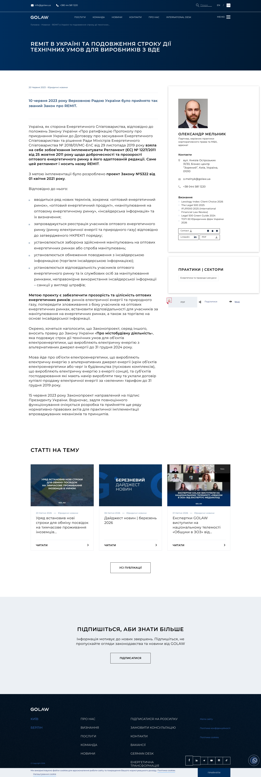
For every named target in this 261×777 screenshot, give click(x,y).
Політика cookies (166, 770)
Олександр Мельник (202, 134)
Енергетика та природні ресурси (198, 278)
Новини (117, 17)
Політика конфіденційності (215, 728)
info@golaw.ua (41, 5)
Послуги (80, 17)
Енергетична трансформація (144, 764)
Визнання (90, 727)
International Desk (178, 17)
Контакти (135, 17)
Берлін (37, 727)
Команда (99, 17)
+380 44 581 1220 (67, 5)
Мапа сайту (206, 719)
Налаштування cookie (44, 774)
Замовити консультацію (153, 727)
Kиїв (34, 719)
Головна (35, 25)
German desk (142, 753)
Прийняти (214, 772)
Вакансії (138, 745)
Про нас (154, 17)
